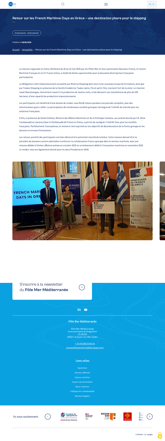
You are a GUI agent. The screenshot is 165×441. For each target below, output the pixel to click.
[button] (106, 4)
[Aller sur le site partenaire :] (69, 416)
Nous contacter (82, 386)
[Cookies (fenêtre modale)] (160, 436)
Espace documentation (82, 382)
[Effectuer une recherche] (63, 4)
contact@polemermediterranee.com (85, 347)
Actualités (27, 49)
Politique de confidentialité (82, 391)
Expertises (82, 368)
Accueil (15, 49)
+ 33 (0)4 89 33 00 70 (85, 343)
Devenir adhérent (82, 372)
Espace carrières (82, 377)
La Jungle (148, 434)
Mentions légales (82, 396)
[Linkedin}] (79, 310)
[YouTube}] (85, 310)
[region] (82, 49)
